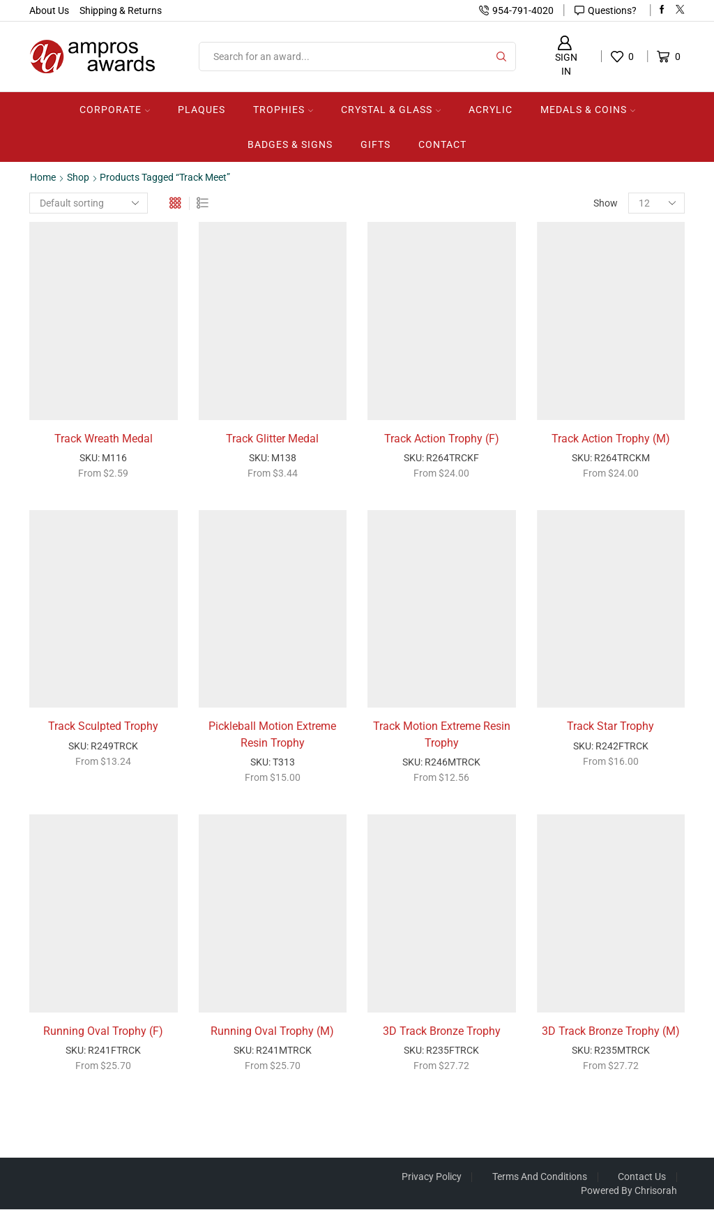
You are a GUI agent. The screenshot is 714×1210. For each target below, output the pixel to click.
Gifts (375, 144)
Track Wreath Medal (103, 438)
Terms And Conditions (539, 1177)
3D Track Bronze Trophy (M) (611, 1032)
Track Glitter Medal (272, 438)
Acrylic (490, 109)
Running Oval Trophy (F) (103, 1032)
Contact (442, 144)
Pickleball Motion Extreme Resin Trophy (272, 735)
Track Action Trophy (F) (441, 438)
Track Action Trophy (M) (611, 438)
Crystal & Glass (391, 109)
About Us (49, 10)
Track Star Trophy (610, 726)
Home (43, 177)
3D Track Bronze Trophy (442, 1032)
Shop (78, 177)
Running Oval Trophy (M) (272, 1032)
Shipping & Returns (120, 10)
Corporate (114, 109)
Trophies (283, 109)
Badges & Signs (290, 144)
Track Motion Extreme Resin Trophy (441, 735)
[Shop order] (88, 203)
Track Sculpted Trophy (103, 726)
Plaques (201, 109)
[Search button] (501, 56)
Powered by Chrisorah (629, 1191)
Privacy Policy (430, 1177)
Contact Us (642, 1177)
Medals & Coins (587, 109)
